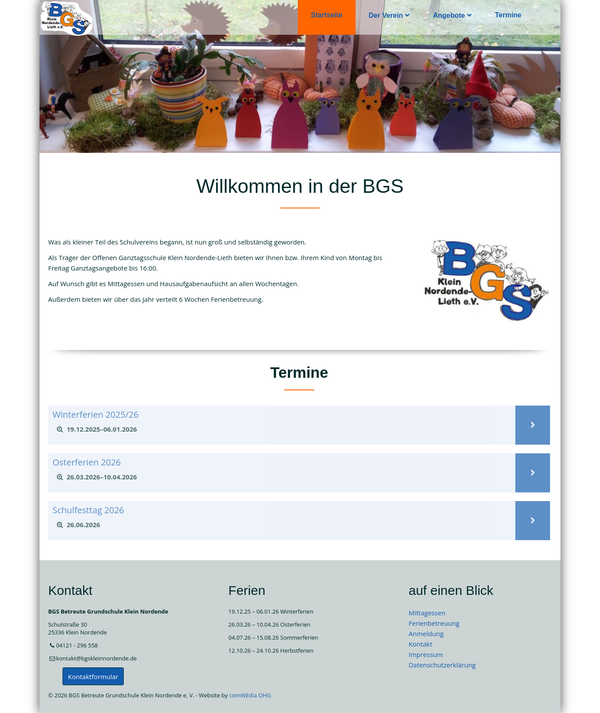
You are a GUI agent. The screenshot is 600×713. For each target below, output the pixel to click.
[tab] (282, 429)
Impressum (426, 654)
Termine (508, 15)
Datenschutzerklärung (442, 664)
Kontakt (420, 644)
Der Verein (386, 15)
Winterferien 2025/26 (95, 414)
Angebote (449, 15)
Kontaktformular (93, 676)
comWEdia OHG (250, 695)
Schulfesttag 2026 (88, 510)
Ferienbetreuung (434, 623)
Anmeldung (426, 633)
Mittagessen (427, 612)
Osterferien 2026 (87, 462)
